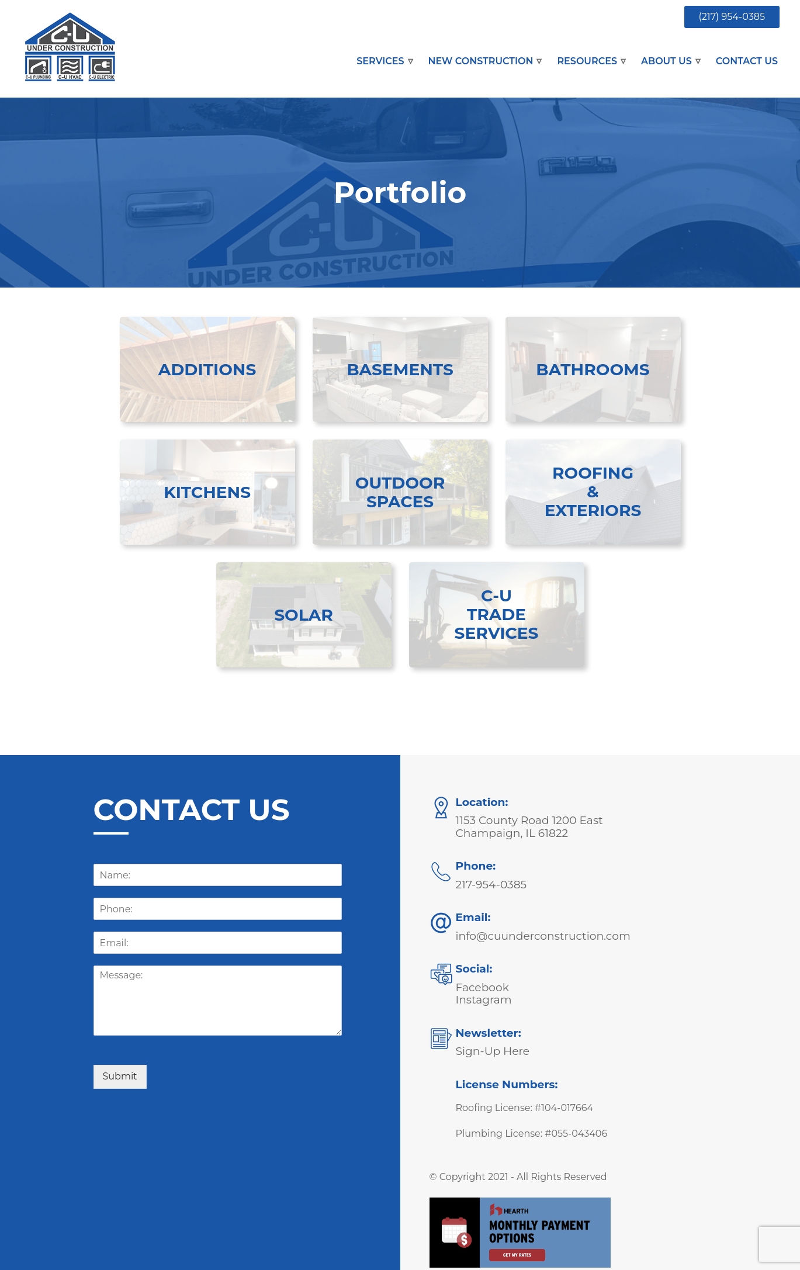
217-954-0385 (491, 884)
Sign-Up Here (493, 1051)
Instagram (484, 999)
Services (380, 61)
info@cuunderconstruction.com (543, 936)
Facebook (482, 987)
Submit (120, 1076)
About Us (666, 61)
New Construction (481, 61)
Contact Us (747, 61)
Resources (587, 61)
